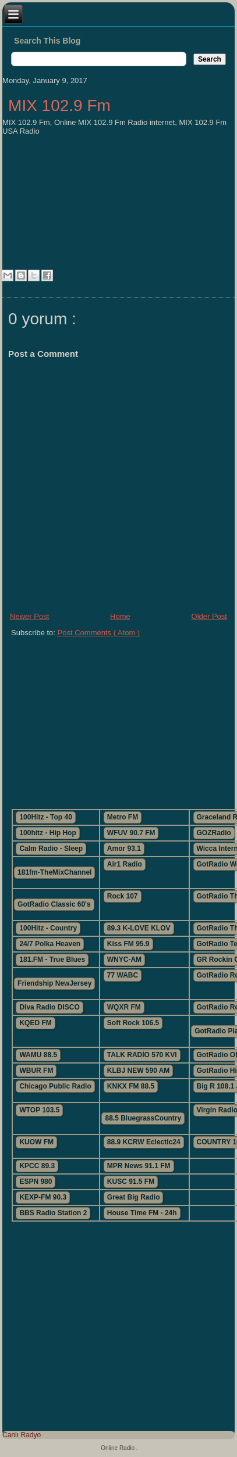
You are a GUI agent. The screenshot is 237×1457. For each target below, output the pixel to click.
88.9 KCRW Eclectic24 (144, 1142)
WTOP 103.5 (39, 1110)
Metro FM (122, 817)
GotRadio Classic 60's (54, 904)
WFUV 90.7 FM (131, 833)
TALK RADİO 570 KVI (142, 1055)
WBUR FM (36, 1070)
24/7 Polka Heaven (49, 944)
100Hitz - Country (48, 928)
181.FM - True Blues (52, 959)
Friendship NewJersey (54, 983)
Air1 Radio (124, 864)
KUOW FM (36, 1142)
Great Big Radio (133, 1197)
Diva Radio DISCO (49, 1007)
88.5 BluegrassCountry (143, 1118)
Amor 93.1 (124, 848)
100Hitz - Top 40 (45, 817)
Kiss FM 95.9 (128, 944)
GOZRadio (214, 833)
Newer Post (29, 616)
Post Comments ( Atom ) (99, 632)
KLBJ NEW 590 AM (138, 1070)
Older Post (209, 616)
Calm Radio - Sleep (51, 848)
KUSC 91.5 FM (130, 1181)
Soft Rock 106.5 (133, 1023)
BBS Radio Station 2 (53, 1213)
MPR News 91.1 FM (139, 1166)
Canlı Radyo (21, 1435)
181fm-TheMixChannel (54, 872)
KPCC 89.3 (37, 1166)
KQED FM (35, 1023)
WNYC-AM (124, 959)
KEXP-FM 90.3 (42, 1197)
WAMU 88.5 (38, 1055)
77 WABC (122, 975)
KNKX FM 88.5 (130, 1086)
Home (120, 616)
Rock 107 (122, 896)
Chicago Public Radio (55, 1086)
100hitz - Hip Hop (47, 833)
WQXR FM (124, 1007)
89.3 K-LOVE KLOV (139, 928)
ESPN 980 (35, 1181)
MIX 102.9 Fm (59, 105)
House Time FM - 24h (142, 1213)
